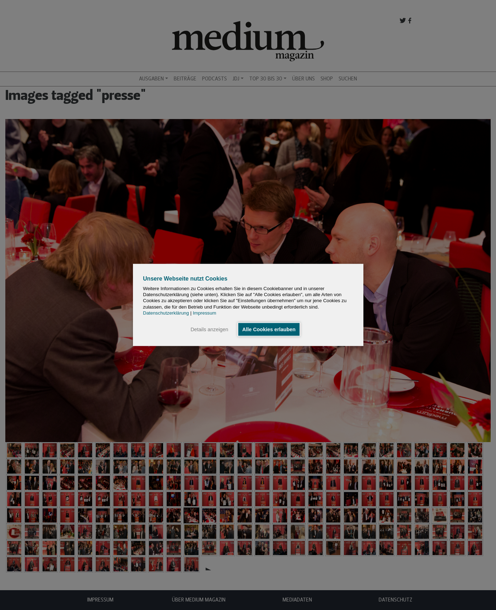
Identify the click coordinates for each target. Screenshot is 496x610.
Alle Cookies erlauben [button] (268, 329)
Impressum (204, 313)
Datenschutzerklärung (166, 313)
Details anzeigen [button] (209, 329)
